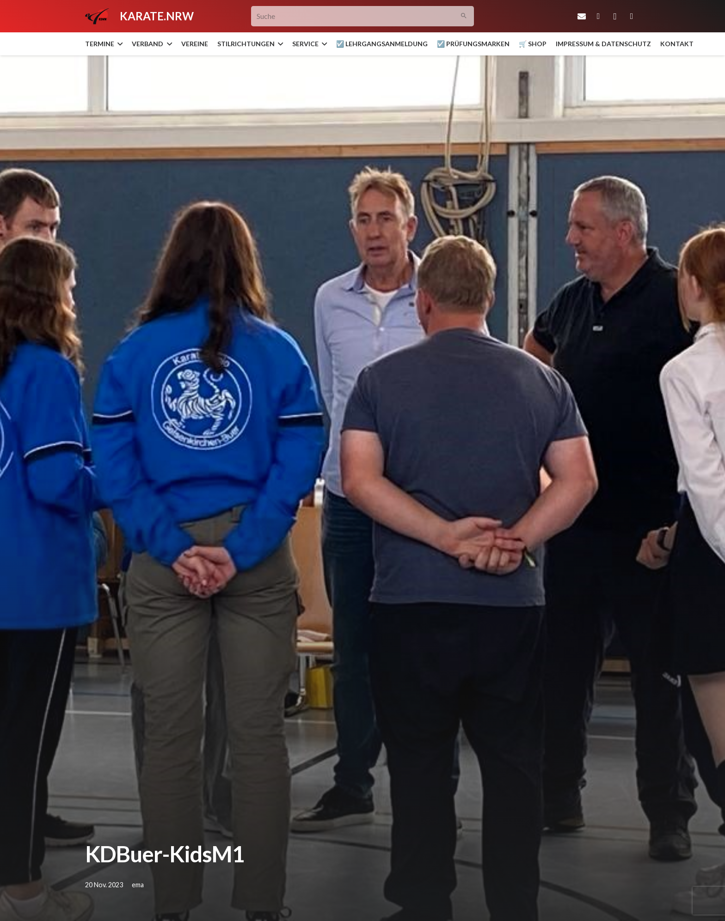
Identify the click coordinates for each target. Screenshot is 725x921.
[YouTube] (631, 16)
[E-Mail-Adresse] (581, 16)
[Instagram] (615, 16)
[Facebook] (598, 16)
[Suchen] (464, 16)
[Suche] (362, 16)
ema (138, 885)
